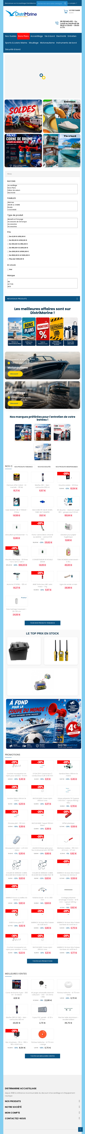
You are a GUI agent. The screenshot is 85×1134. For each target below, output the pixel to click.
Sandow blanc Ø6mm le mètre (68, 775)
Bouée (42, 207)
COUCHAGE (42, 210)
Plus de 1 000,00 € (16, 259)
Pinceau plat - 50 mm (16, 823)
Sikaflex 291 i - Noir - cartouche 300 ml (42, 486)
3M (42, 282)
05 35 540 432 (66, 21)
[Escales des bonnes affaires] (15, 331)
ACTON (42, 284)
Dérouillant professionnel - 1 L (16, 535)
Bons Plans (42, 188)
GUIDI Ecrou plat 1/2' (16, 922)
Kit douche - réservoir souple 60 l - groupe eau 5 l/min (68, 511)
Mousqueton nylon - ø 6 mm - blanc (16, 849)
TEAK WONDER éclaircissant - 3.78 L (68, 560)
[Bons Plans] (29, 331)
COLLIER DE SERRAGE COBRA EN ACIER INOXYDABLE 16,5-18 (42, 874)
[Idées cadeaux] (70, 331)
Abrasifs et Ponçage (42, 219)
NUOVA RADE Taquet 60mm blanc (42, 824)
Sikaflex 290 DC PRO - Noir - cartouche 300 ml (16, 1018)
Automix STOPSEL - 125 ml (16, 584)
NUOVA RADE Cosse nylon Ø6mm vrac (42, 948)
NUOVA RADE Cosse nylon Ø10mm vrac (42, 799)
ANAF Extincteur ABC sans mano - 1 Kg (42, 585)
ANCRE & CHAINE (42, 205)
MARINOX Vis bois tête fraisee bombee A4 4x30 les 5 (68, 948)
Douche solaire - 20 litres (68, 485)
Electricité (42, 193)
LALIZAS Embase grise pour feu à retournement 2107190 (42, 849)
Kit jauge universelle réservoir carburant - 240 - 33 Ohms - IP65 (42, 995)
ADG (42, 286)
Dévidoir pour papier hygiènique (68, 536)
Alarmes (42, 202)
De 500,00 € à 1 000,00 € (19, 255)
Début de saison (42, 190)
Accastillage (42, 185)
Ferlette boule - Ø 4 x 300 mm (42, 899)
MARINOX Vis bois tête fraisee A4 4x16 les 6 (42, 923)
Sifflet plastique (68, 823)
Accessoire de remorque (42, 222)
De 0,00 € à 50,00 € (17, 236)
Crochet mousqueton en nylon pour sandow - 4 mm (16, 948)
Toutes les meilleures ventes (42, 1056)
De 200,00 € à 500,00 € (19, 251)
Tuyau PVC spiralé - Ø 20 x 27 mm (42, 1018)
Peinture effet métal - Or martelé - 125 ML (16, 486)
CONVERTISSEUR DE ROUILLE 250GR (42, 560)
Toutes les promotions (42, 961)
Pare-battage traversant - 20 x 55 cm (16, 610)
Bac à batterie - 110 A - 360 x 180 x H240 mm (17, 1043)
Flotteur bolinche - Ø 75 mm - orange (42, 1043)
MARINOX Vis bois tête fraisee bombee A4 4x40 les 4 (68, 923)
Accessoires (42, 224)
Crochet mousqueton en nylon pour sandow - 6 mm (16, 775)
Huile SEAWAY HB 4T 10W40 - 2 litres (17, 511)
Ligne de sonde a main (68, 584)
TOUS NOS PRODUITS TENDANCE (42, 623)
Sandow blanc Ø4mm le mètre (16, 799)
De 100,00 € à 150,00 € (18, 244)
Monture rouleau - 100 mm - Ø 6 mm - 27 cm (68, 849)
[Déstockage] (57, 331)
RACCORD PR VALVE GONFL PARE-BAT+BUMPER (42, 511)
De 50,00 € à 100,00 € (18, 240)
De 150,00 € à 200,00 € (18, 248)
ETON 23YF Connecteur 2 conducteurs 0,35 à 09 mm (42, 775)
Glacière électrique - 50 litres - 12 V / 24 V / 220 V (16, 560)
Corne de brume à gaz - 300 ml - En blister (17, 994)
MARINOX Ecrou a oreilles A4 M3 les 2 (16, 899)
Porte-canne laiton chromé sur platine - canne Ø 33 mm (42, 537)
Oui (10, 269)
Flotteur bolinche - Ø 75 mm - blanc (68, 994)
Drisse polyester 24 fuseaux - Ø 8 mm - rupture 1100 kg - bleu (68, 800)
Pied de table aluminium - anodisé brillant (68, 1018)
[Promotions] (43, 331)
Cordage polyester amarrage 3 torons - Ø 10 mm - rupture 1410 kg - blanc (68, 901)
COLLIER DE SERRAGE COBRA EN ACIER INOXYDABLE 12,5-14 (16, 874)
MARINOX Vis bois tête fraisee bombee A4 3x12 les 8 (68, 874)
